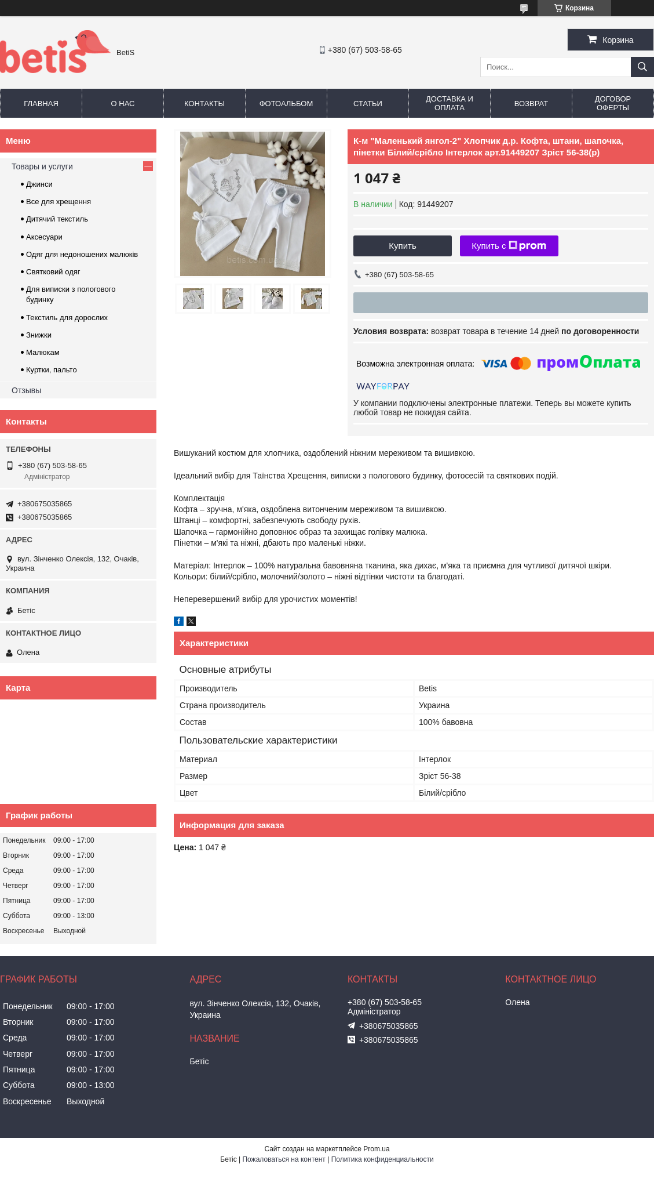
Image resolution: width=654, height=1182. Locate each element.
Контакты (204, 103)
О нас (123, 103)
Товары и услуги (42, 166)
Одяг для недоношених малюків (82, 254)
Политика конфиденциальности (382, 1159)
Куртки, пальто (51, 369)
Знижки (39, 335)
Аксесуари (44, 237)
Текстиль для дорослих (67, 317)
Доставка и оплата (449, 103)
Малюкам (43, 352)
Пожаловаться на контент (283, 1159)
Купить (402, 246)
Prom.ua (376, 1149)
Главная (41, 103)
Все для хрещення (58, 201)
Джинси (39, 184)
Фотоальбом (286, 103)
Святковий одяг (53, 271)
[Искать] (642, 67)
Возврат (531, 103)
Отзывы (26, 390)
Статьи (367, 103)
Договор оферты (613, 103)
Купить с (509, 246)
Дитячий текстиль (57, 219)
